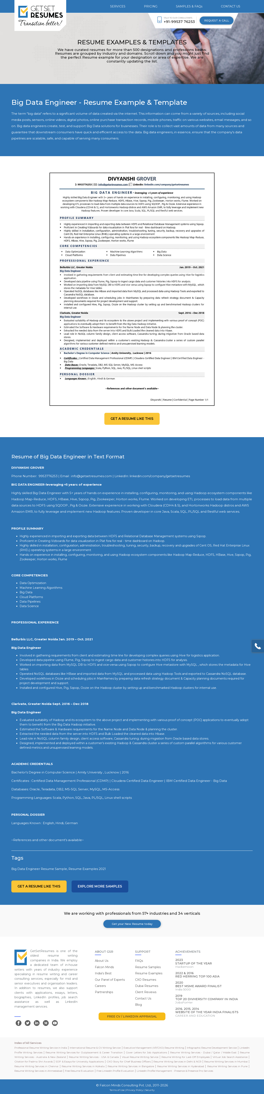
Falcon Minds (104, 967)
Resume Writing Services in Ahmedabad (38, 1070)
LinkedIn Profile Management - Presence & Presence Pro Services (175, 1070)
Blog (138, 1005)
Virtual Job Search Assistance (230, 1057)
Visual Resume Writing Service (140, 1057)
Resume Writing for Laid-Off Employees (185, 1057)
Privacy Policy (134, 1090)
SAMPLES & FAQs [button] (189, 6)
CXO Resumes (145, 980)
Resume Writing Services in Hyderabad (180, 1066)
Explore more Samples (100, 886)
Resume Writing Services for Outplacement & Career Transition (84, 1052)
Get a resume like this (132, 419)
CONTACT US (230, 6)
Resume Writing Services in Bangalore (131, 1066)
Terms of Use (117, 1090)
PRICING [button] (150, 6)
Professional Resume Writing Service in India (40, 1047)
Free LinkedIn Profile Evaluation (115, 1070)
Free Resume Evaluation (79, 1070)
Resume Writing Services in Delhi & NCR (177, 1061)
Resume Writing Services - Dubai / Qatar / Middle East (203, 1052)
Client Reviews (145, 992)
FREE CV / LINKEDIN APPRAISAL (132, 1016)
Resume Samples (148, 967)
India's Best (103, 973)
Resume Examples (148, 973)
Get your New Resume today (132, 923)
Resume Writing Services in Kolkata (83, 1066)
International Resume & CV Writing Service (95, 1047)
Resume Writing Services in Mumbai (226, 1061)
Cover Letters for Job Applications (146, 1052)
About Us (101, 961)
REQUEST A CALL (216, 20)
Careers (100, 986)
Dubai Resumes (146, 986)
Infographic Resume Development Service (212, 1047)
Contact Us (143, 998)
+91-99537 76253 (179, 21)
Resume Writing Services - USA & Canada (94, 1057)
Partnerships (104, 992)
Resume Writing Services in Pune (227, 1066)
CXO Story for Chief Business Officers (129, 1061)
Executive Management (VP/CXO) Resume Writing (154, 1047)
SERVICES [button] (117, 6)
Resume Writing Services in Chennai (36, 1066)
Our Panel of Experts (110, 980)
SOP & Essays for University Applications (79, 1061)
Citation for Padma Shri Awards (33, 1061)
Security (150, 1090)
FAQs (139, 961)
